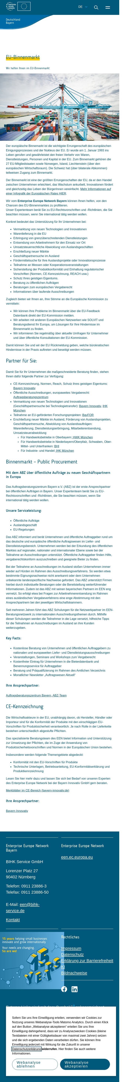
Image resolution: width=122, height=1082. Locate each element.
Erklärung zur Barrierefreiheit (87, 960)
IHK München (64, 450)
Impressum (71, 948)
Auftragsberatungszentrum (30, 397)
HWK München (82, 437)
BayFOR (88, 415)
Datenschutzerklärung (26, 1049)
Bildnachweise (74, 973)
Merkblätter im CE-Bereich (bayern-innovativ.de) (37, 790)
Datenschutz (72, 954)
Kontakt (13, 919)
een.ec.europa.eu (77, 857)
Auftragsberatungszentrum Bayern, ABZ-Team (36, 695)
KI (63, 966)
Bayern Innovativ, (90, 406)
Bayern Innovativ (24, 388)
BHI (56, 446)
